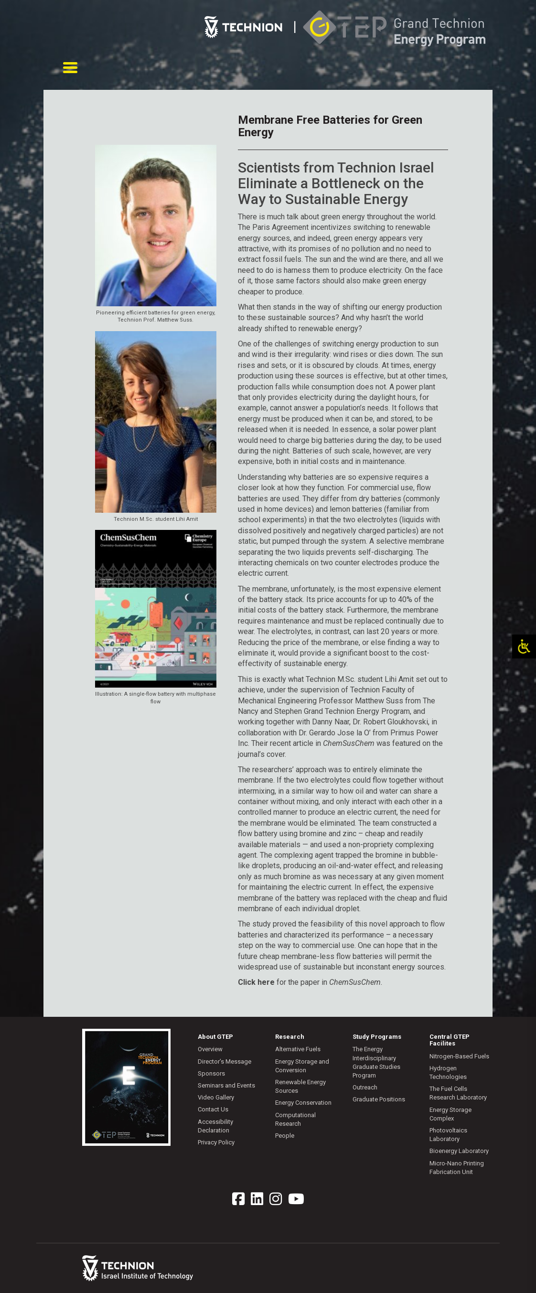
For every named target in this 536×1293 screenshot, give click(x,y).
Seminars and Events (226, 1085)
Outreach (365, 1087)
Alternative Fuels (298, 1049)
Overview (210, 1049)
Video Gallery (216, 1097)
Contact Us (213, 1109)
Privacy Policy (216, 1142)
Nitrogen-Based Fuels (459, 1056)
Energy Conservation (303, 1102)
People (284, 1135)
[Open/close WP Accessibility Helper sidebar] (524, 646)
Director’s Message (224, 1061)
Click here (256, 982)
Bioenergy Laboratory (459, 1150)
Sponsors (211, 1073)
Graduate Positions (379, 1099)
